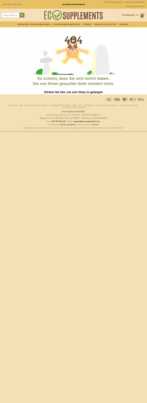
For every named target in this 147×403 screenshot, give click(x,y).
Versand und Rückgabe (134, 2)
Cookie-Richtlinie (128, 105)
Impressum (89, 105)
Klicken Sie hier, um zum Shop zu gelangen (73, 92)
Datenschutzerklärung (73, 107)
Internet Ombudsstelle (68, 125)
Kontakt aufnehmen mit (135, 6)
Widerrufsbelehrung (59, 105)
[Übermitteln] (21, 15)
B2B (80, 105)
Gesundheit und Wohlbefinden (34, 24)
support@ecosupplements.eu (86, 121)
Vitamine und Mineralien (67, 24)
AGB (21, 105)
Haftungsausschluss (107, 105)
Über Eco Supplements (113, 2)
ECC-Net (96, 125)
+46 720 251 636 (58, 121)
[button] (12, 4)
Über (74, 105)
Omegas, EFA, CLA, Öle (106, 24)
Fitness (88, 24)
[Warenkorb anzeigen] (133, 15)
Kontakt (13, 105)
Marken (125, 24)
